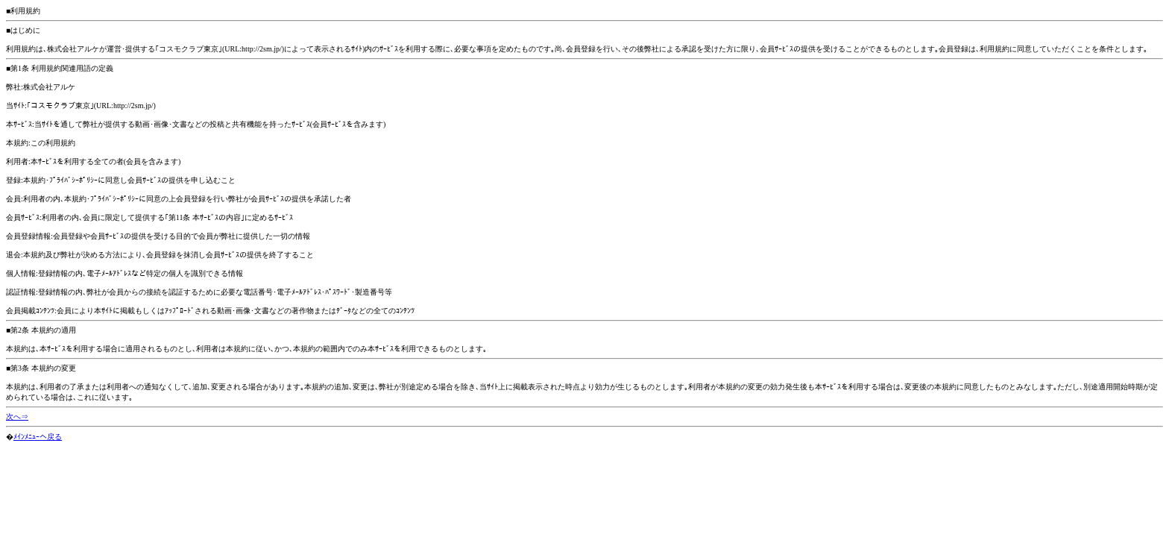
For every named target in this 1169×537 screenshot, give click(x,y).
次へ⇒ (17, 416)
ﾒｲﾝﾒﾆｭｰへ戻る (37, 437)
